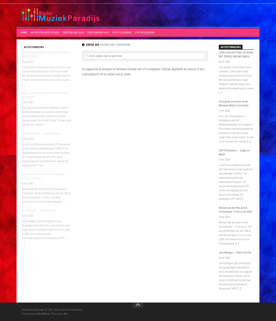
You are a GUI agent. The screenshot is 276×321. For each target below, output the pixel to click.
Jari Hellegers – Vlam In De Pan (38, 210)
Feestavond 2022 (73, 32)
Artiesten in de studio (44, 32)
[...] (23, 84)
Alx (65, 313)
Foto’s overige (121, 32)
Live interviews (145, 32)
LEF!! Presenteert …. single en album (40, 133)
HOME (23, 32)
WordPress (44, 313)
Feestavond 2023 (98, 32)
